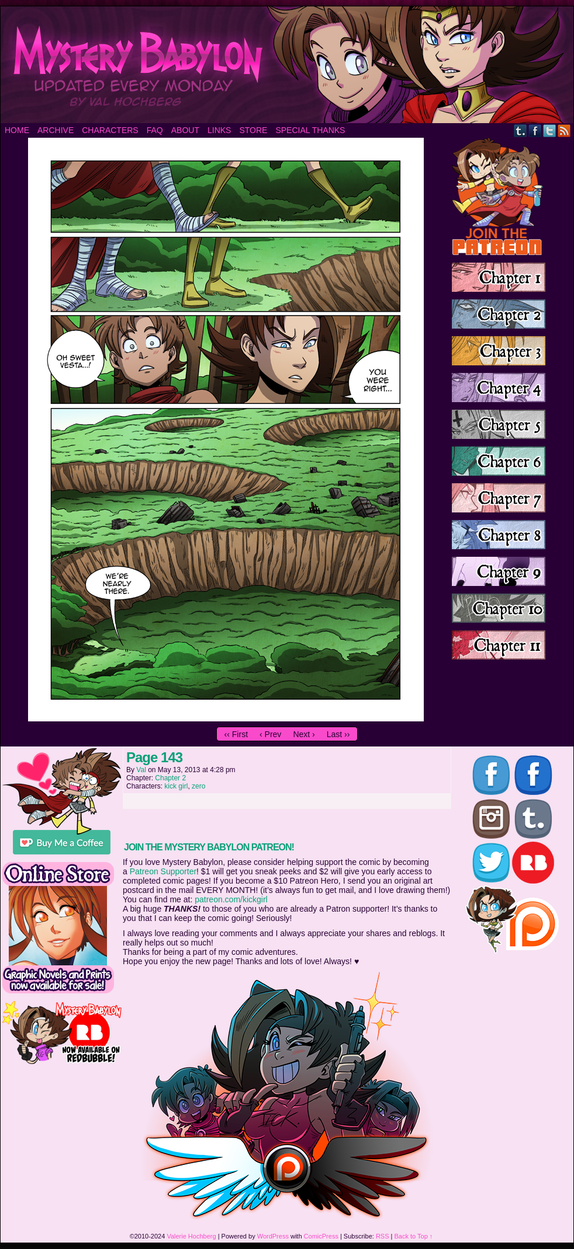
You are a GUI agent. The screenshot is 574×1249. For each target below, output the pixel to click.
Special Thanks (310, 130)
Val (141, 770)
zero (198, 786)
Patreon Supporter (163, 871)
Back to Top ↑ (414, 1236)
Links (219, 130)
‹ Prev (270, 734)
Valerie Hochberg (191, 1236)
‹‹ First (236, 734)
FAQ (155, 130)
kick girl (176, 786)
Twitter (549, 130)
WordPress (273, 1236)
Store (253, 130)
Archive (55, 130)
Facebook (535, 130)
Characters (110, 130)
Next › (303, 734)
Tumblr (520, 130)
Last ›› (338, 734)
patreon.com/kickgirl (231, 899)
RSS (564, 130)
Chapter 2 (170, 778)
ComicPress (321, 1236)
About (185, 130)
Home (17, 130)
